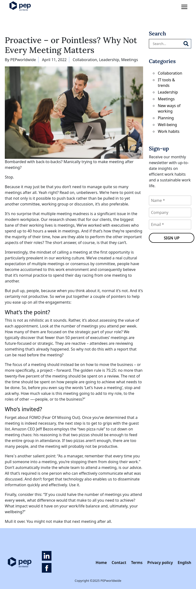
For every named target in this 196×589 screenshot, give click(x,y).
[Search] (188, 43)
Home (101, 562)
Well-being (167, 124)
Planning (166, 118)
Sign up (171, 238)
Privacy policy (160, 562)
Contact (119, 562)
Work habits (168, 131)
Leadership (109, 59)
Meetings (129, 59)
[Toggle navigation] (184, 7)
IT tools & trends (166, 82)
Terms (137, 562)
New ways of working (169, 108)
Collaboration (85, 59)
